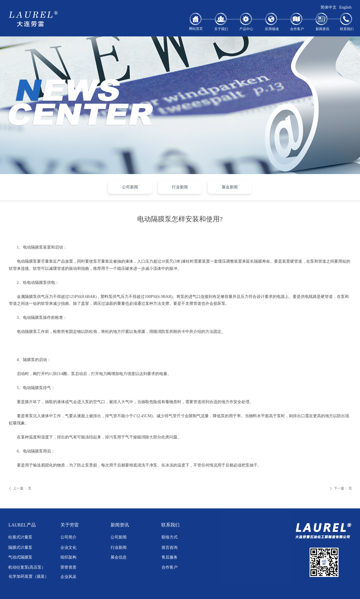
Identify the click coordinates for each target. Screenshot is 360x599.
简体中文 (328, 7)
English (345, 7)
